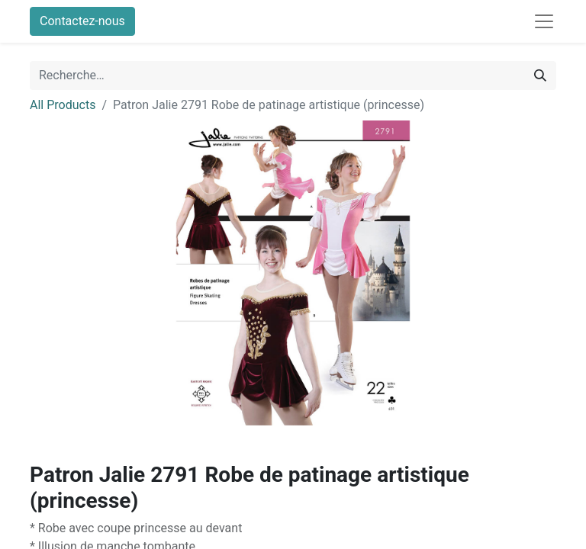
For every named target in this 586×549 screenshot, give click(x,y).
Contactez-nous (82, 21)
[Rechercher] (540, 75)
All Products (62, 105)
